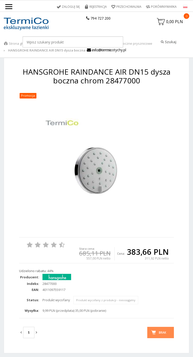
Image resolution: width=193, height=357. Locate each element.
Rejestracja (98, 7)
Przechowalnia (128, 7)
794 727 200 (98, 18)
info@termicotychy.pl (106, 49)
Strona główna (20, 43)
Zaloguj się (71, 7)
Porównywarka (164, 7)
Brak (162, 332)
